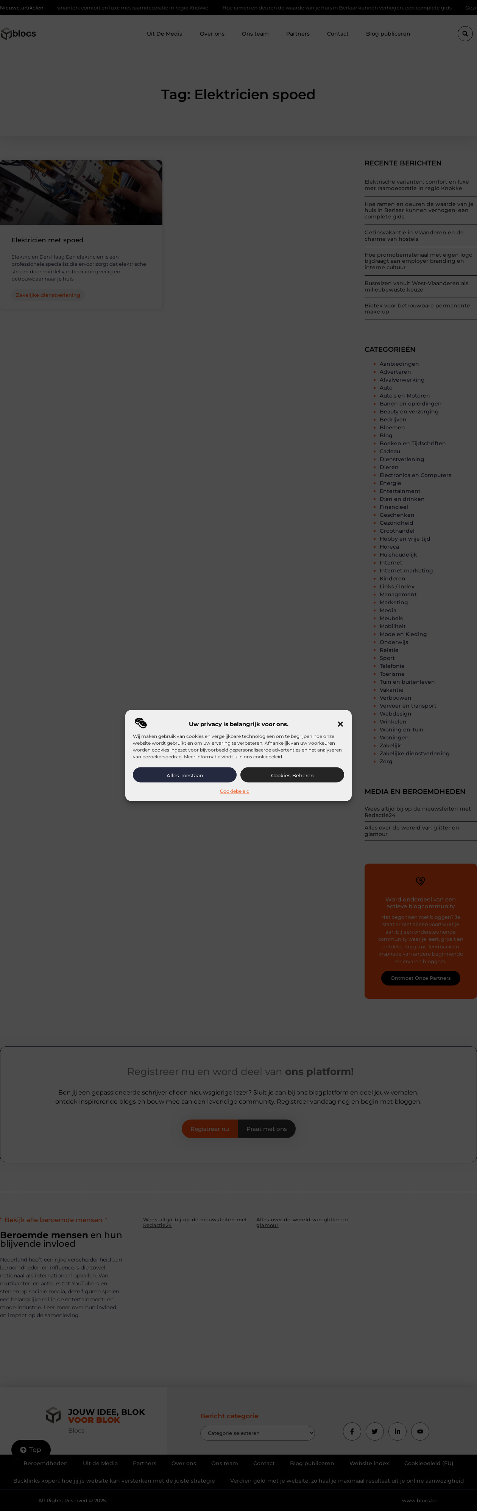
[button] (340, 724)
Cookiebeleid (234, 791)
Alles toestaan (185, 775)
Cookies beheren (292, 775)
